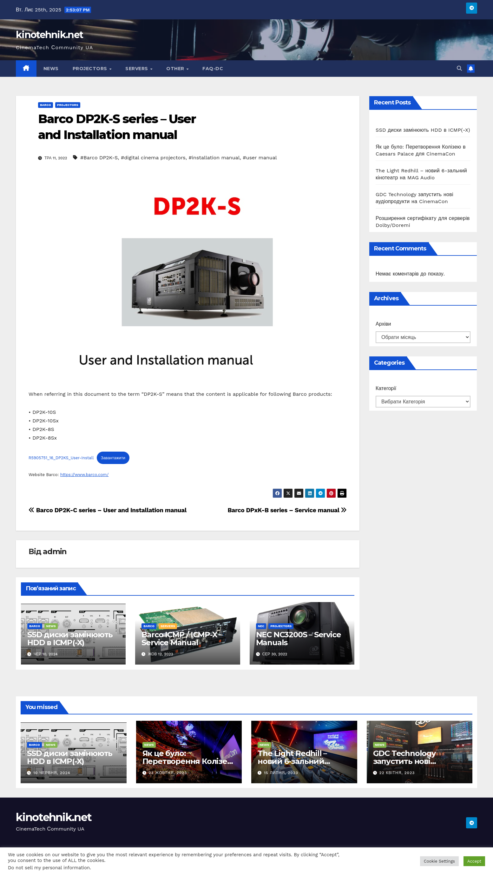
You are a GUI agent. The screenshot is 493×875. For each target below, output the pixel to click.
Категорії (386, 388)
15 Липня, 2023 (281, 773)
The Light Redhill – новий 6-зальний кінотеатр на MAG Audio (304, 761)
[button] (459, 68)
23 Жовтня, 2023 (167, 773)
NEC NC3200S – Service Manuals (298, 638)
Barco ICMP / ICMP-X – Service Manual (181, 638)
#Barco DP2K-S (99, 158)
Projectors (91, 68)
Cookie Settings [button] (439, 861)
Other (176, 68)
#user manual (260, 158)
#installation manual (214, 158)
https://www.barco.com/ (84, 474)
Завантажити (113, 457)
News (51, 68)
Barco (45, 105)
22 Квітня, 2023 (397, 773)
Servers (137, 68)
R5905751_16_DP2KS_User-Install (61, 457)
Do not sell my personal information (49, 868)
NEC (261, 626)
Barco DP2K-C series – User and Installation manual (108, 510)
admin (55, 551)
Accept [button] (474, 861)
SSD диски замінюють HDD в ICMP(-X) (70, 638)
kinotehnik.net (49, 35)
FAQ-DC (212, 68)
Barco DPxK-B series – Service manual (287, 510)
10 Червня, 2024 (51, 773)
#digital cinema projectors (153, 158)
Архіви (383, 324)
